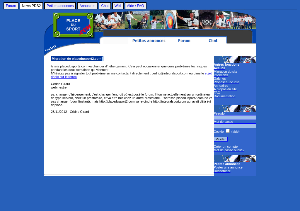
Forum (11, 6)
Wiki (118, 6)
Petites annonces (60, 6)
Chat (104, 6)
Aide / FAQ (135, 6)
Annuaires (87, 6)
